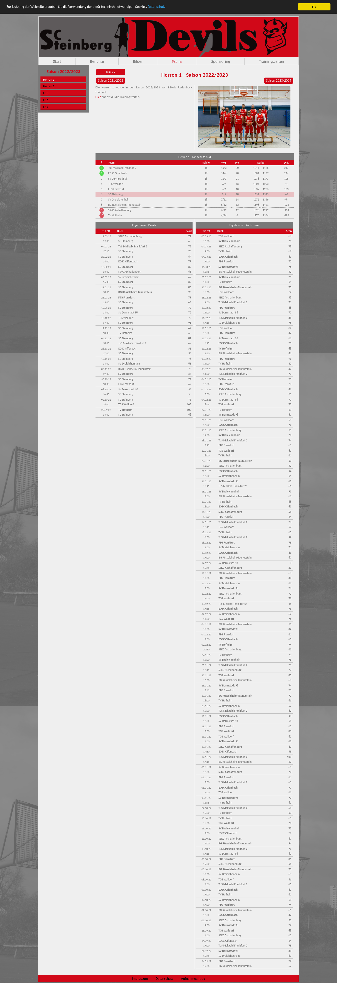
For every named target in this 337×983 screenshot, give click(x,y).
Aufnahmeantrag (193, 978)
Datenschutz (165, 7)
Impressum (140, 978)
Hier (98, 97)
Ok (314, 7)
